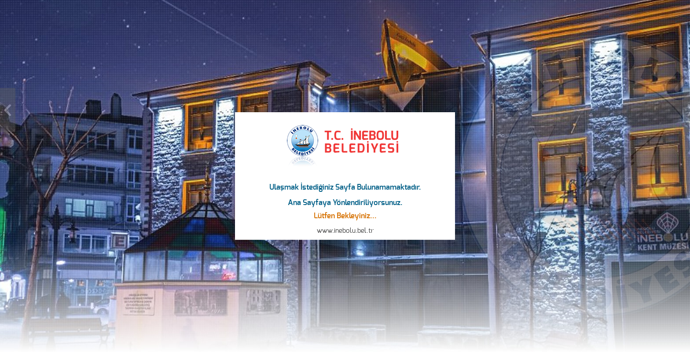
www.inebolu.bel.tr (345, 230)
